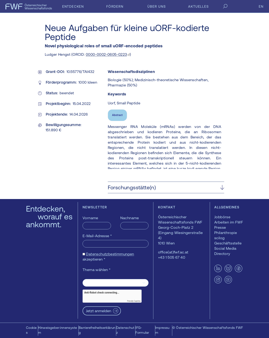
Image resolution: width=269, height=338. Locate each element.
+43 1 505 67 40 (171, 257)
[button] (166, 187)
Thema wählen (97, 269)
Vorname (90, 218)
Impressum (162, 330)
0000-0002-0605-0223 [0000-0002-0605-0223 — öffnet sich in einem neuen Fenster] (106, 54)
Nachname (129, 218)
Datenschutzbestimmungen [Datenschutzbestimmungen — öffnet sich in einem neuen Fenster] (110, 254)
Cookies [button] (31, 330)
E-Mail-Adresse (97, 236)
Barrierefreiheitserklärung (97, 330)
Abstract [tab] (117, 115)
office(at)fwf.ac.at (173, 252)
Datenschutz (125, 330)
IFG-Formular (142, 330)
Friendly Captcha (133, 301)
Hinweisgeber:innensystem (57, 330)
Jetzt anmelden (98, 311)
